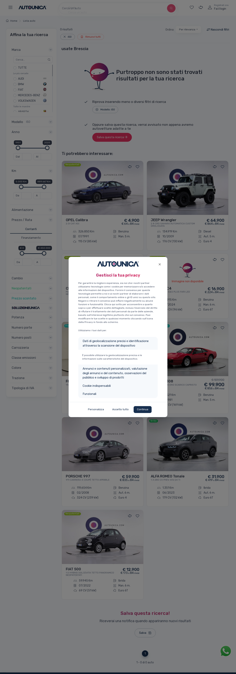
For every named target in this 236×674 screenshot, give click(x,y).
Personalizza (96, 409)
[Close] (159, 264)
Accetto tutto (120, 409)
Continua (142, 409)
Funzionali (89, 394)
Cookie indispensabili (97, 386)
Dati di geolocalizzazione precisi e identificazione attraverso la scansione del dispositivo (116, 343)
